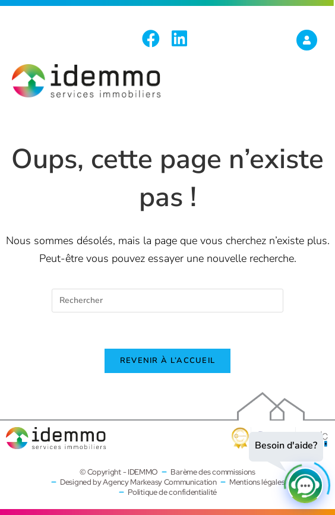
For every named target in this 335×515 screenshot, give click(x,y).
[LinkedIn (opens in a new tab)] (179, 39)
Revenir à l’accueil (168, 360)
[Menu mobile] (311, 92)
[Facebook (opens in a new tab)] (154, 39)
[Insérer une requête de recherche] (167, 300)
